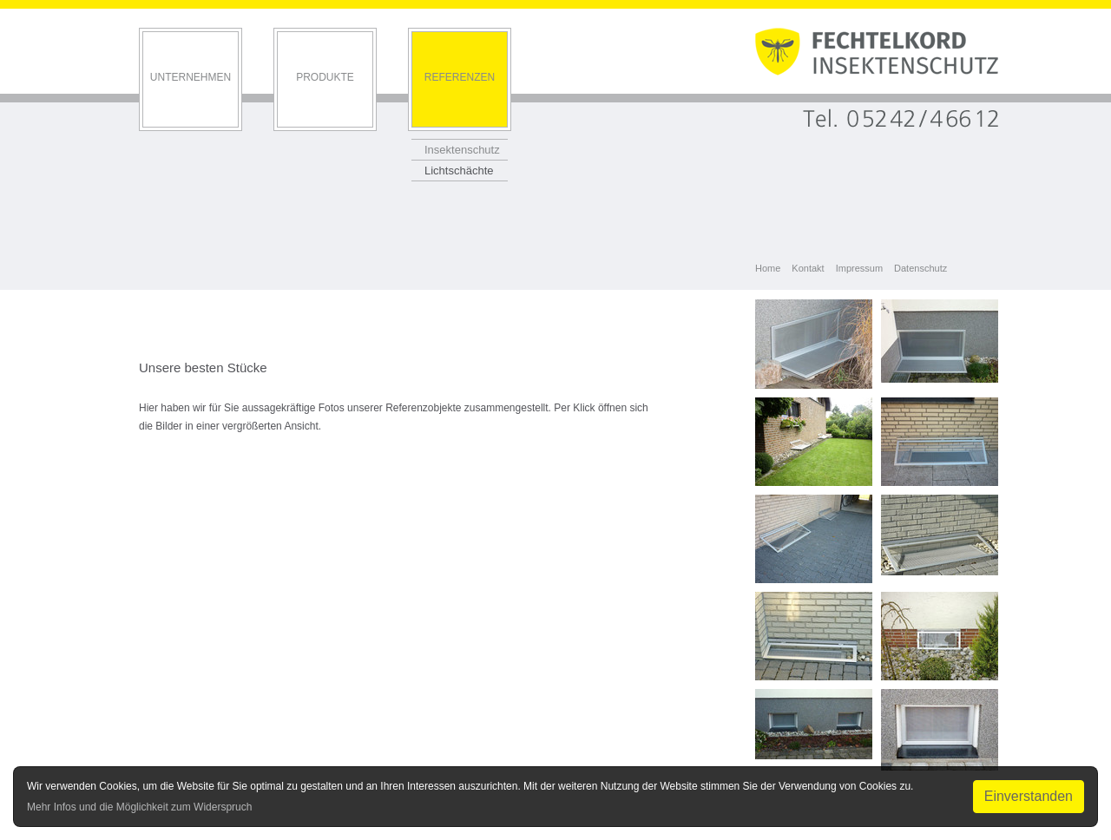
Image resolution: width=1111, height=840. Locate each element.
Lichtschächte (459, 170)
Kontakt (808, 268)
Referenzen (459, 77)
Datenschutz (920, 268)
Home (767, 268)
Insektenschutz (462, 149)
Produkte (325, 77)
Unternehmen (190, 77)
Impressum (859, 268)
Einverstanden (1028, 796)
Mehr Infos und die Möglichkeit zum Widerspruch (139, 807)
